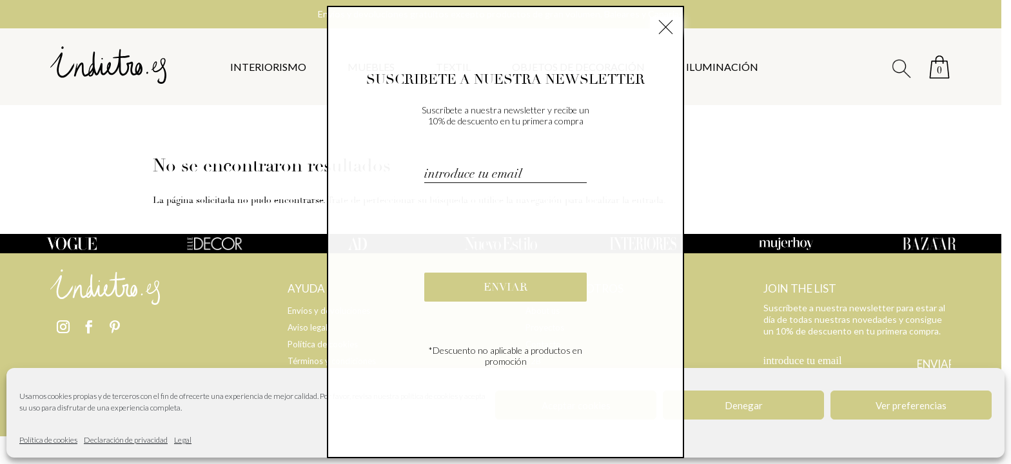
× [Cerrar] (665, 25)
